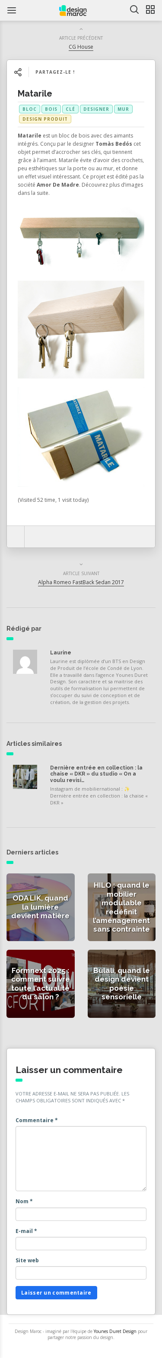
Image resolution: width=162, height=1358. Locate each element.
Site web (27, 1260)
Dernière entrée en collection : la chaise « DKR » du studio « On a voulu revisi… (96, 774)
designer (96, 109)
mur (123, 109)
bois (51, 109)
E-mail (26, 1231)
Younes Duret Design (115, 1331)
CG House (81, 46)
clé (70, 109)
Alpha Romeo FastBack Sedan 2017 (81, 582)
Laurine (60, 653)
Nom (24, 1201)
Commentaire (37, 1120)
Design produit (45, 119)
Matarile (35, 93)
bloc (29, 109)
